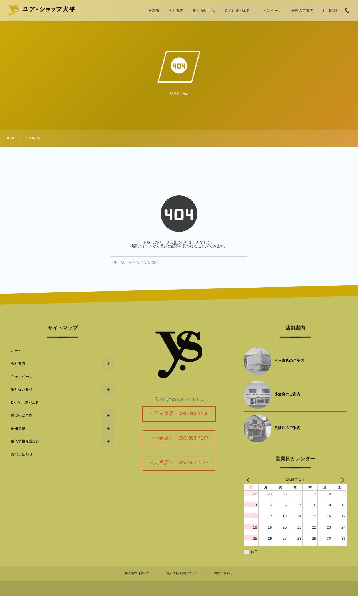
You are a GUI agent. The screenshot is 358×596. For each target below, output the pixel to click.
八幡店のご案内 (287, 428)
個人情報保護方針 (25, 441)
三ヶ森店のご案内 (289, 360)
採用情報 (18, 428)
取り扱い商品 (22, 389)
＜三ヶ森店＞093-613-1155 (178, 413)
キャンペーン (22, 377)
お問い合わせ (22, 454)
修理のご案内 (22, 415)
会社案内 (18, 364)
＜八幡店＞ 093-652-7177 (179, 462)
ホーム (16, 351)
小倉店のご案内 (287, 394)
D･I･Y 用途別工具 (25, 403)
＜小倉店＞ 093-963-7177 (179, 438)
